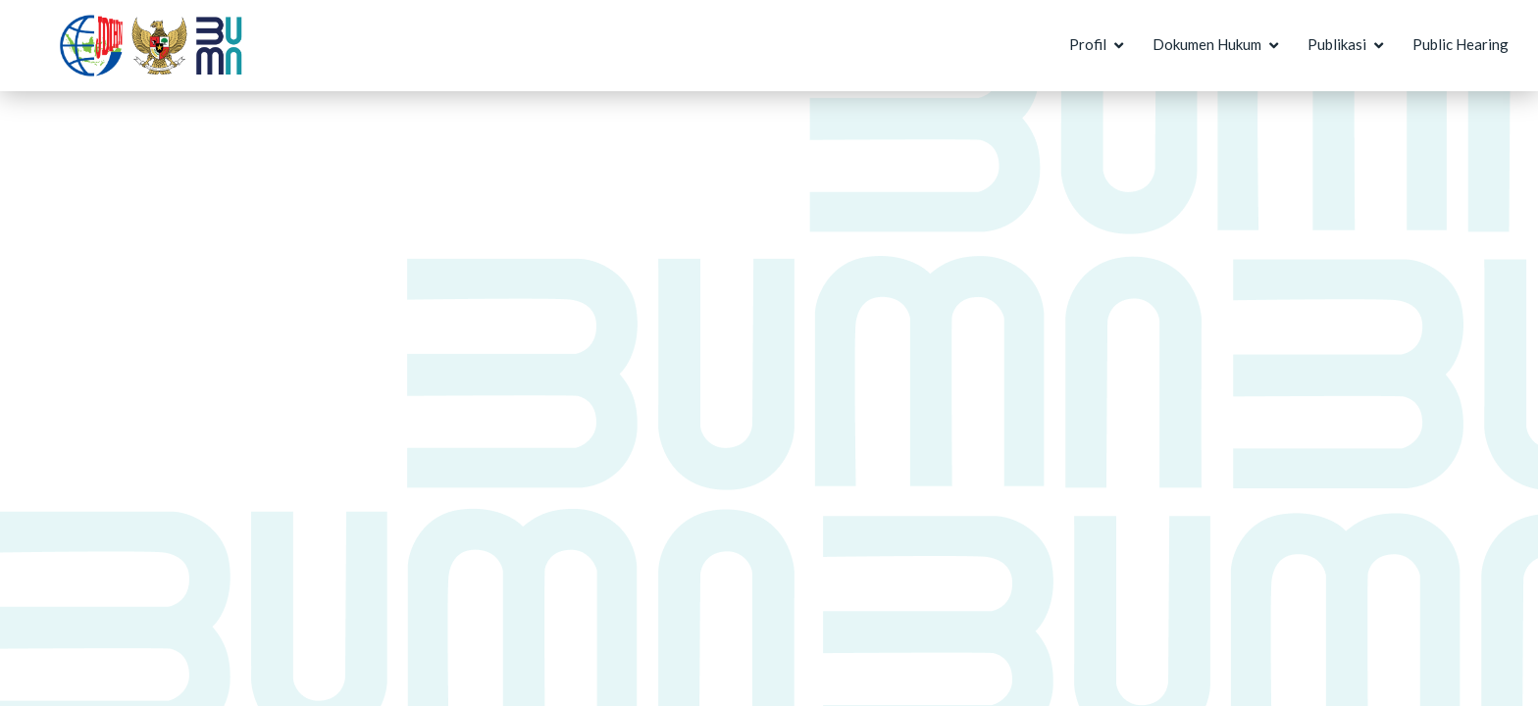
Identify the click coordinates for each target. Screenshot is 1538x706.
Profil (1087, 44)
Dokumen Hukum (1207, 44)
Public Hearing (1460, 44)
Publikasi (1336, 44)
